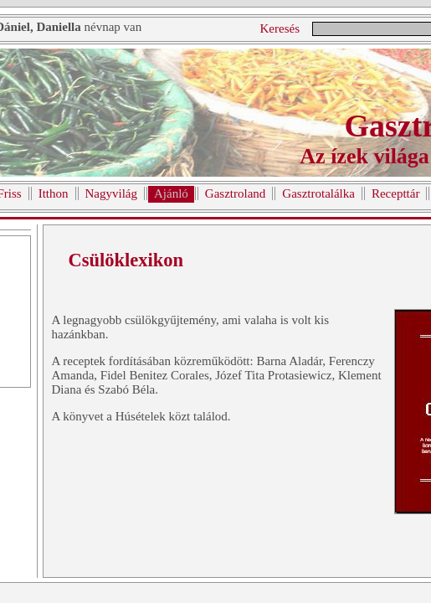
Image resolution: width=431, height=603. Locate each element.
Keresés (280, 28)
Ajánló (171, 193)
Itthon (53, 193)
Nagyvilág (111, 193)
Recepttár (395, 193)
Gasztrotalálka (318, 193)
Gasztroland (235, 193)
